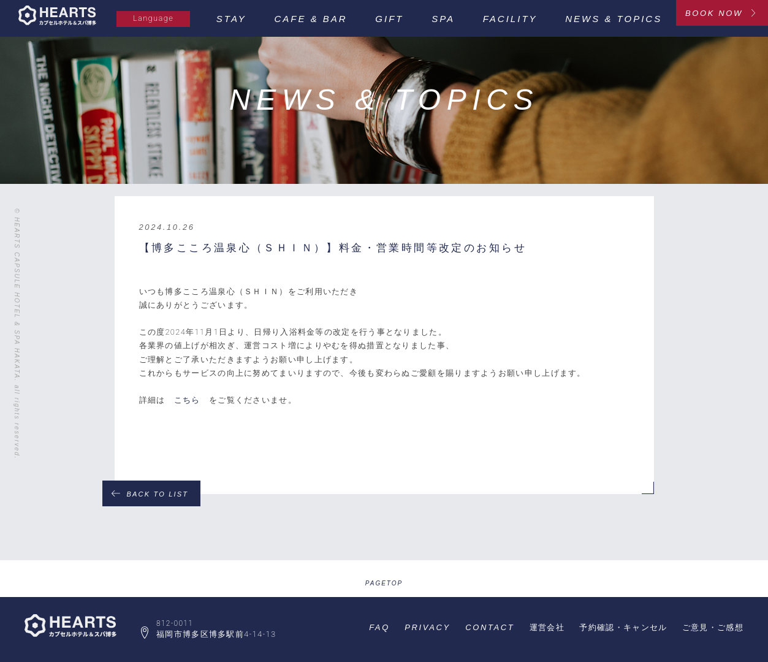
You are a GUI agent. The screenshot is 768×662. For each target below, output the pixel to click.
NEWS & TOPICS (613, 18)
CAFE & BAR (310, 18)
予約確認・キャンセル (623, 627)
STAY (231, 18)
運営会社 (547, 627)
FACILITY (510, 18)
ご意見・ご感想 (712, 627)
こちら (187, 400)
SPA (443, 18)
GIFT (389, 18)
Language (153, 18)
